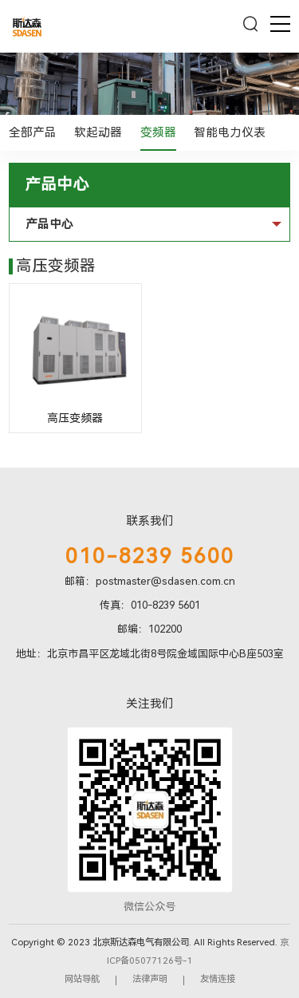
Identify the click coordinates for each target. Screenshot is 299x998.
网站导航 (82, 978)
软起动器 (98, 132)
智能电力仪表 (230, 132)
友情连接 (217, 978)
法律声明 (149, 978)
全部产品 (33, 132)
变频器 (158, 132)
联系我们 (150, 521)
